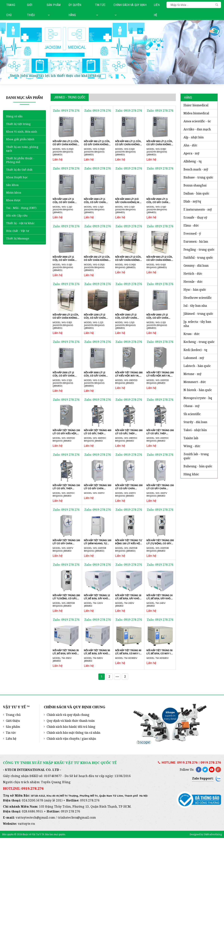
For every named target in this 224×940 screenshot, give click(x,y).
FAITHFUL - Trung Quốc (198, 257)
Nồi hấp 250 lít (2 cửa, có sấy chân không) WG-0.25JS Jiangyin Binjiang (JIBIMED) (97, 261)
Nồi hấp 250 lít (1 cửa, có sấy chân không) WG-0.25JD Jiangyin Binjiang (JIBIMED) (66, 145)
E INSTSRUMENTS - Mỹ (197, 209)
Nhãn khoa (13, 192)
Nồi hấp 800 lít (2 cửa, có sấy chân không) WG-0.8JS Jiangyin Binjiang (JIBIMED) (66, 319)
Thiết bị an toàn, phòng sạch (22, 148)
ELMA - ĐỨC (191, 225)
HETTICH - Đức (192, 274)
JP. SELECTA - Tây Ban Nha (197, 324)
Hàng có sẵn (14, 116)
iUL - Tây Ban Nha (195, 306)
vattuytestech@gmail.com (35, 817)
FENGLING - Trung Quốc (198, 249)
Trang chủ (10, 10)
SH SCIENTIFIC (192, 414)
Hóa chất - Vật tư (17, 231)
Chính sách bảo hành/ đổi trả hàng (71, 727)
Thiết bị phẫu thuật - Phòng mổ (20, 160)
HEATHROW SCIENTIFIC (197, 298)
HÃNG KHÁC (191, 474)
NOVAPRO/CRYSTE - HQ (197, 398)
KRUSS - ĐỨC (191, 334)
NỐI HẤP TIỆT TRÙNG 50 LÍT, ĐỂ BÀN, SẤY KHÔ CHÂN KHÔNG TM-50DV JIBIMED (97, 654)
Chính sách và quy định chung (68, 715)
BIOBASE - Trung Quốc (198, 177)
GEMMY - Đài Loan (196, 265)
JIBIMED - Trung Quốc (198, 314)
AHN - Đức (190, 145)
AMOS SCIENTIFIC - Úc (197, 121)
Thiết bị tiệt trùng (18, 124)
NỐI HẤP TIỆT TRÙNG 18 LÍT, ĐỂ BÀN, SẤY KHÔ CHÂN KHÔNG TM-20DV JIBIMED (128, 599)
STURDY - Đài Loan (195, 422)
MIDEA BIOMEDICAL (196, 113)
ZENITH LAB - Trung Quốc (196, 456)
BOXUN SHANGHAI (194, 185)
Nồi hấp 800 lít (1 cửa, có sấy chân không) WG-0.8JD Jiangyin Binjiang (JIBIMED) (160, 145)
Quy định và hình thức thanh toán (71, 721)
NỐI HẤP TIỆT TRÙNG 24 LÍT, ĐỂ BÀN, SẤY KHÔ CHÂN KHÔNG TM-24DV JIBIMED (160, 599)
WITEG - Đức (191, 446)
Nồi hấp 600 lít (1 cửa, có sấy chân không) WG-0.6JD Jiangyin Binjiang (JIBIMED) (128, 145)
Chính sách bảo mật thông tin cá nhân (73, 733)
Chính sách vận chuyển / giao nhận (71, 739)
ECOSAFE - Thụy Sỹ (195, 217)
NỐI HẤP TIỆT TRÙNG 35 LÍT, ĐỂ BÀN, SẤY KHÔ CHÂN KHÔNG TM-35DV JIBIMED (66, 654)
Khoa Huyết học (17, 177)
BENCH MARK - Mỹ (195, 169)
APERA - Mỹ (191, 153)
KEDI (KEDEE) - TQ (195, 350)
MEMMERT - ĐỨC (194, 382)
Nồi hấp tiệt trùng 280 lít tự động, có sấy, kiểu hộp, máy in (66, 598)
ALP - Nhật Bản (193, 137)
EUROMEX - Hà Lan (195, 241)
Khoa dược (13, 200)
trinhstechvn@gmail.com (77, 817)
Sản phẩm (53, 9)
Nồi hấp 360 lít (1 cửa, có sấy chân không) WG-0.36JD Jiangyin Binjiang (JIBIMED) (97, 145)
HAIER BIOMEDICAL (195, 105)
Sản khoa (12, 185)
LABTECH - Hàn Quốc (197, 366)
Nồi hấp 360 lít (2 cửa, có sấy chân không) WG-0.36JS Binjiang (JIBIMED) (128, 261)
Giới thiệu (31, 10)
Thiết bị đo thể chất (19, 169)
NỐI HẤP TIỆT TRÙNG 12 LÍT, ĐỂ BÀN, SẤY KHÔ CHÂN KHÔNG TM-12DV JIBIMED (97, 599)
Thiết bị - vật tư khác (20, 223)
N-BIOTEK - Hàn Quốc (197, 390)
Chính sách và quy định (129, 9)
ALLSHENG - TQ (192, 161)
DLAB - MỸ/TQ (192, 201)
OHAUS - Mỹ (191, 406)
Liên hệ (157, 10)
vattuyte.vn (26, 824)
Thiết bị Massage (17, 238)
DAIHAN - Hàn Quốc (196, 193)
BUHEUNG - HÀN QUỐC (197, 466)
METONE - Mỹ (192, 374)
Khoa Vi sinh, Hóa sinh (21, 131)
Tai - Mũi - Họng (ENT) (21, 208)
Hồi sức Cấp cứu (16, 215)
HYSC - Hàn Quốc (194, 290)
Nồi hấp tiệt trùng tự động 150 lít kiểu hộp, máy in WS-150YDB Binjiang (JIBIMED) (128, 544)
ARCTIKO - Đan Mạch (197, 129)
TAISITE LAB (190, 438)
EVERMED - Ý (192, 233)
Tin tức (100, 9)
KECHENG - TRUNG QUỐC (198, 342)
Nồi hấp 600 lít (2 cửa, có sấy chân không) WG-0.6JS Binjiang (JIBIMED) (160, 261)
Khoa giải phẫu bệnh (20, 139)
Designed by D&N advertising (206, 834)
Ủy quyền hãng (75, 10)
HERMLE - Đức (193, 282)
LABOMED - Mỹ (193, 358)
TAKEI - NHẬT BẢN (195, 430)
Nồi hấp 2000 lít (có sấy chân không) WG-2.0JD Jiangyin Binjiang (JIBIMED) (128, 203)
